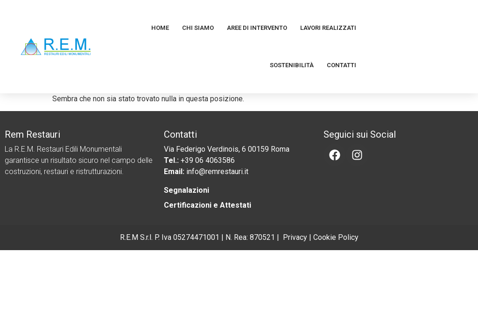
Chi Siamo (198, 27)
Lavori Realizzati (328, 27)
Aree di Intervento (257, 27)
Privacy (295, 237)
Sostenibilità (292, 65)
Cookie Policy (335, 237)
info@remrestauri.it (217, 171)
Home (160, 27)
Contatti (341, 65)
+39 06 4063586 (208, 160)
